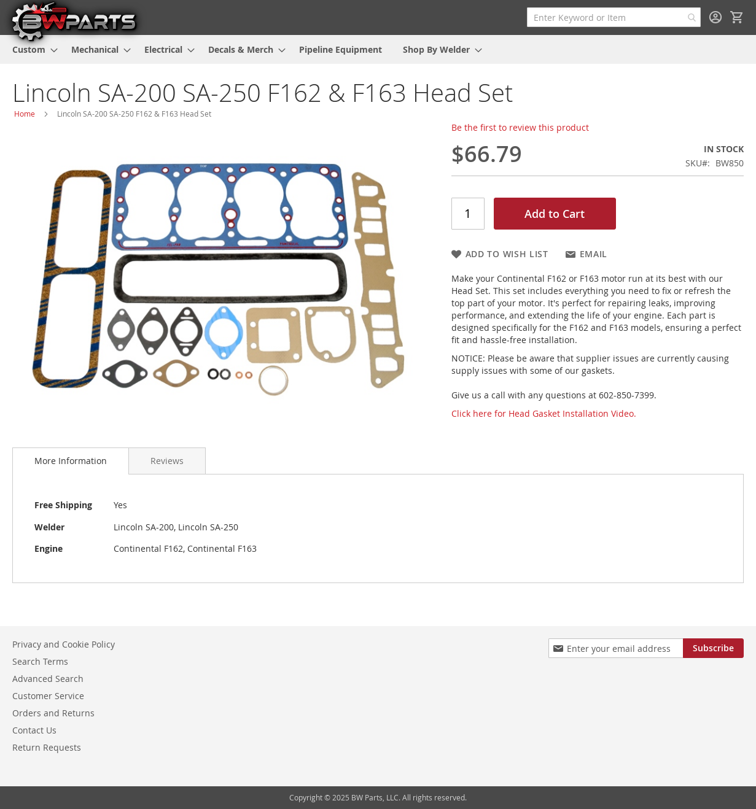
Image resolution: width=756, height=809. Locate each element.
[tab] (70, 460)
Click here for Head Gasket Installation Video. (543, 413)
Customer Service (48, 696)
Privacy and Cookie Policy (63, 644)
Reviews (167, 460)
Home (24, 113)
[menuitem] (31, 49)
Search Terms (40, 661)
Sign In (715, 17)
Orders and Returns (53, 713)
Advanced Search (48, 678)
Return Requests (46, 747)
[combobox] (614, 17)
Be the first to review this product (520, 127)
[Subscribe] (713, 648)
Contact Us (34, 730)
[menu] (378, 49)
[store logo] (73, 21)
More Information (70, 460)
